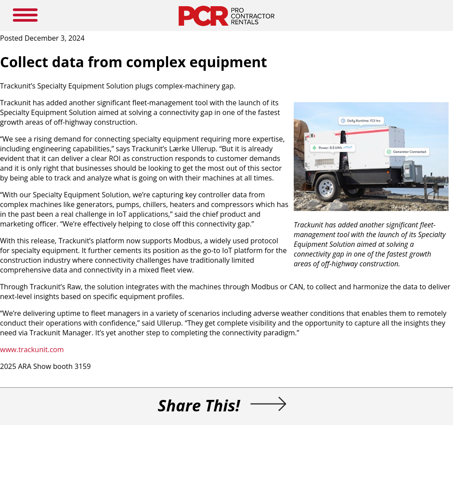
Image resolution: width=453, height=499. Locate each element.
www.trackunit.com (32, 349)
